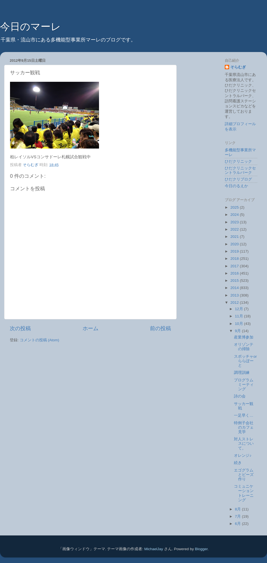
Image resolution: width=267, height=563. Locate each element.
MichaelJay (153, 549)
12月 (239, 309)
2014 (235, 288)
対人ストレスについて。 (244, 443)
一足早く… (243, 415)
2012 (235, 302)
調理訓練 (241, 373)
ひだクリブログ (238, 179)
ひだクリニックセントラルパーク (240, 170)
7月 (238, 516)
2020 (235, 244)
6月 (238, 524)
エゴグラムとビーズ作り (244, 474)
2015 (235, 280)
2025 (235, 207)
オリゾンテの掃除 (243, 346)
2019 (235, 251)
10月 (239, 324)
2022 (235, 229)
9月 (238, 331)
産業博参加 (243, 337)
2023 (235, 222)
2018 (235, 258)
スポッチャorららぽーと (245, 360)
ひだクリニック (238, 161)
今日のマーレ (30, 26)
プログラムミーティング (244, 384)
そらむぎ (238, 67)
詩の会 (240, 396)
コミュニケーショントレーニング (244, 493)
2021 (235, 236)
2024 (235, 215)
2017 (235, 266)
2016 (235, 273)
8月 (238, 509)
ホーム (90, 328)
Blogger (201, 549)
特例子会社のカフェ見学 (244, 427)
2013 (235, 295)
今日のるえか (236, 186)
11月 (239, 316)
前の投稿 (160, 328)
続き (238, 463)
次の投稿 (20, 328)
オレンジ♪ (242, 455)
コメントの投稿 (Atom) (39, 340)
